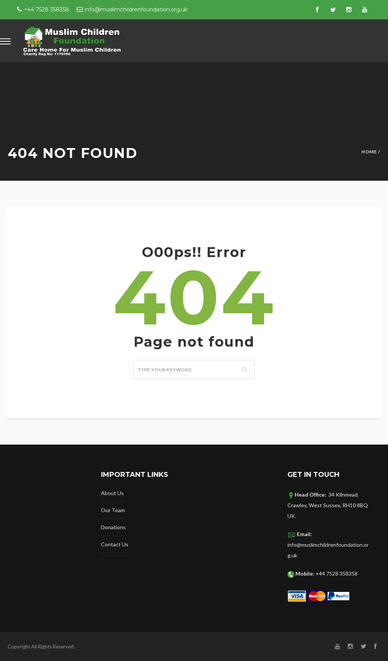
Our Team (113, 510)
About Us (112, 493)
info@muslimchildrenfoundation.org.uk (136, 9)
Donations (113, 527)
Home (369, 152)
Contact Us (114, 544)
